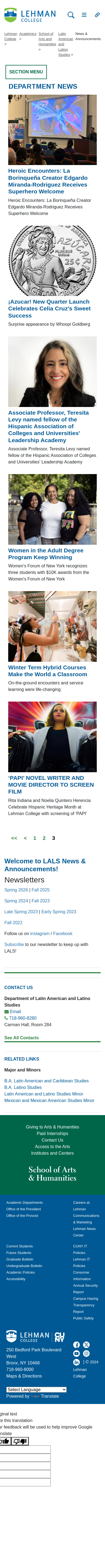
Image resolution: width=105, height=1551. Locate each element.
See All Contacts (21, 1037)
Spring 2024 (16, 901)
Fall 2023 (41, 901)
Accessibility (15, 1279)
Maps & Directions (24, 1376)
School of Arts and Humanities (47, 39)
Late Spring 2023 (21, 911)
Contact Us (52, 1140)
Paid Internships (52, 1133)
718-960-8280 (22, 1018)
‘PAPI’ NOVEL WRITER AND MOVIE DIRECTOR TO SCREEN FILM (51, 785)
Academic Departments (24, 1202)
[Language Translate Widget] (36, 1390)
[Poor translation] (20, 1441)
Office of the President (23, 1209)
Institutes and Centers (52, 1153)
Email (15, 1011)
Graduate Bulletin (19, 1259)
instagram (39, 933)
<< (14, 838)
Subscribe (14, 944)
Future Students (18, 1253)
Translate (45, 1396)
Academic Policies (20, 1272)
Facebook (62, 933)
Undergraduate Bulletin (24, 1266)
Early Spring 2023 (58, 911)
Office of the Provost (22, 1216)
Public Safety (83, 1318)
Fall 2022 (13, 922)
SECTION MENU (26, 72)
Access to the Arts (52, 1146)
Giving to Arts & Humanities (52, 1127)
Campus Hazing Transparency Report (85, 1305)
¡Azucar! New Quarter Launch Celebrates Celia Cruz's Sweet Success (49, 308)
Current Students (19, 1246)
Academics (27, 34)
